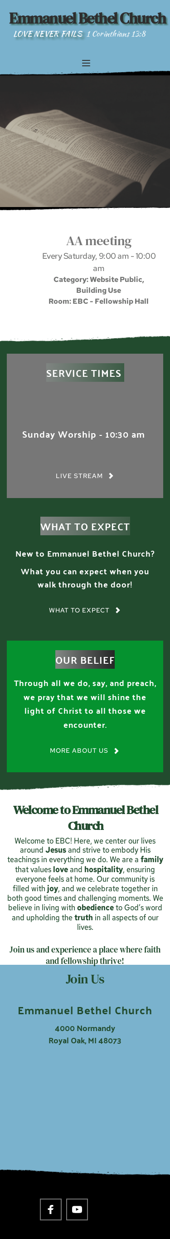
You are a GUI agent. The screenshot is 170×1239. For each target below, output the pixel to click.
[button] (86, 63)
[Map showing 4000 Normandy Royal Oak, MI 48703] (85, 1117)
